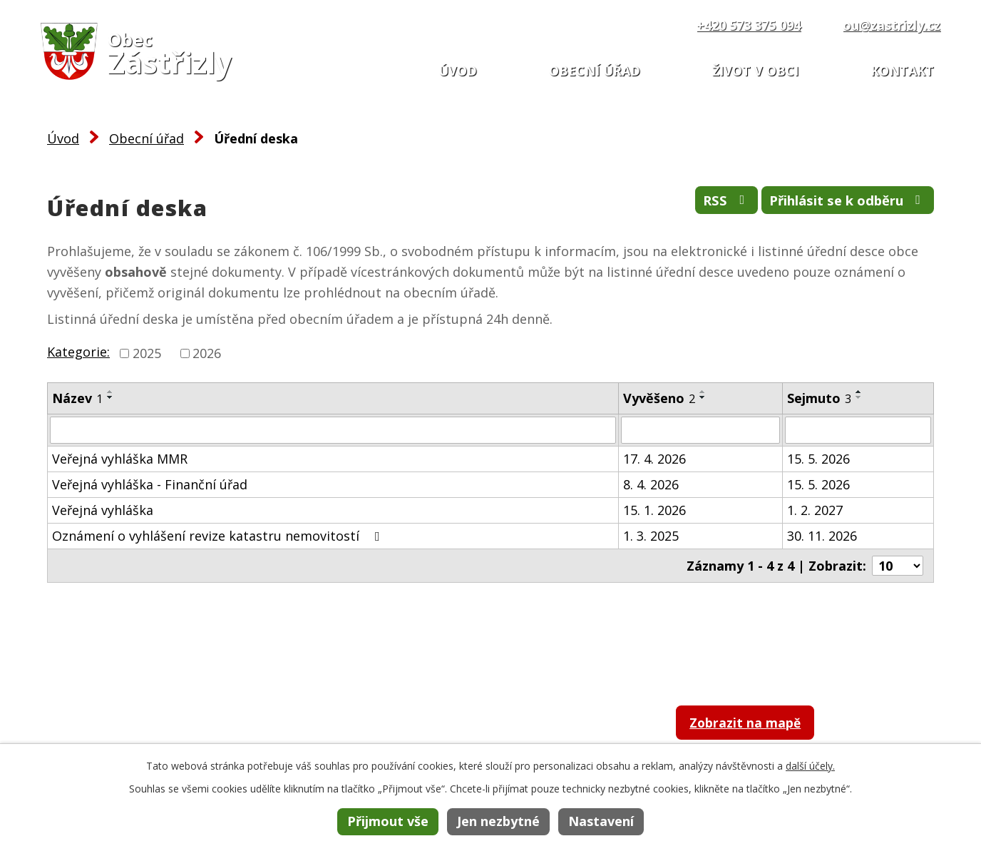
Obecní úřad (594, 70)
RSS (698, 203)
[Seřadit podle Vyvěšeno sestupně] (703, 397)
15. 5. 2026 (818, 458)
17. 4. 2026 (654, 458)
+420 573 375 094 (749, 25)
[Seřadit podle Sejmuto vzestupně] (859, 391)
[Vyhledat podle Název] (333, 430)
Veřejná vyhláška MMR (120, 458)
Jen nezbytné (498, 821)
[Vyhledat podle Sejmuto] (858, 430)
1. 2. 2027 (815, 510)
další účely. (810, 766)
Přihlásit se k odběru (836, 203)
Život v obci (755, 70)
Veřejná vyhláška (102, 510)
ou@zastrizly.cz (891, 25)
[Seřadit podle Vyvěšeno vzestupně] (703, 391)
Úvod (457, 70)
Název (77, 398)
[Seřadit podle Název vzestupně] (110, 391)
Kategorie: (78, 351)
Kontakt (902, 70)
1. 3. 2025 (651, 535)
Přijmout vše (387, 821)
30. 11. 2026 (822, 535)
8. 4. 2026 (651, 484)
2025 (147, 353)
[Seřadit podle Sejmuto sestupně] (859, 397)
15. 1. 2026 (654, 510)
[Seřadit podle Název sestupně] (110, 397)
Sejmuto (819, 398)
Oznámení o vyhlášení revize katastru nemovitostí (219, 535)
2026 (206, 353)
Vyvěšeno (659, 398)
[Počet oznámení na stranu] (897, 566)
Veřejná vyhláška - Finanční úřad (149, 484)
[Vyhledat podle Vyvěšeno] (700, 430)
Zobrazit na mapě (762, 725)
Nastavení (601, 821)
